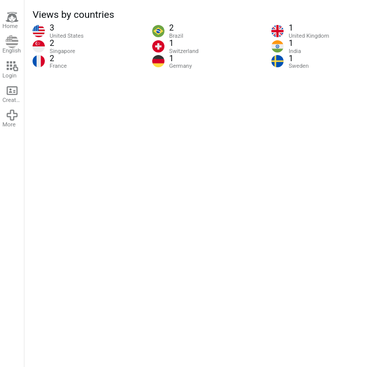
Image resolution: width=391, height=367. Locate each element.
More (11, 118)
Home (11, 20)
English (12, 45)
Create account (13, 93)
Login (11, 69)
